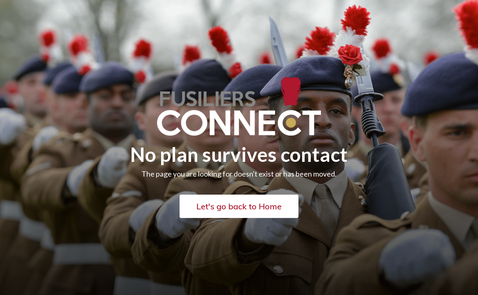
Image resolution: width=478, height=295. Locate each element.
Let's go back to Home (239, 206)
